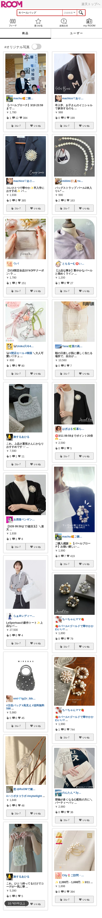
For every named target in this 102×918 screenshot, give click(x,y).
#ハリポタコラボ (16, 796)
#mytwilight (34, 796)
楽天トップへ (91, 4)
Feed (13, 22)
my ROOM (89, 22)
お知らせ (64, 22)
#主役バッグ (13, 705)
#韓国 (28, 353)
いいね (37, 126)
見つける (38, 22)
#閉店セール (17, 353)
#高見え (26, 705)
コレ (17, 126)
